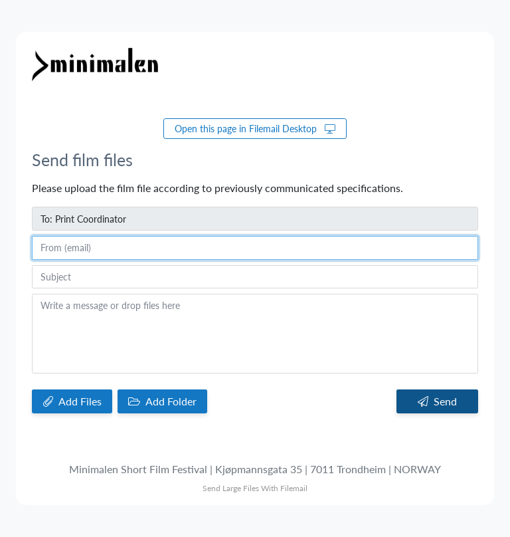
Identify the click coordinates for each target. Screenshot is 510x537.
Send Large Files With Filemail (255, 488)
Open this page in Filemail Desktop (255, 128)
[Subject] (255, 277)
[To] (255, 219)
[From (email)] (255, 248)
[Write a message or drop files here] (255, 334)
